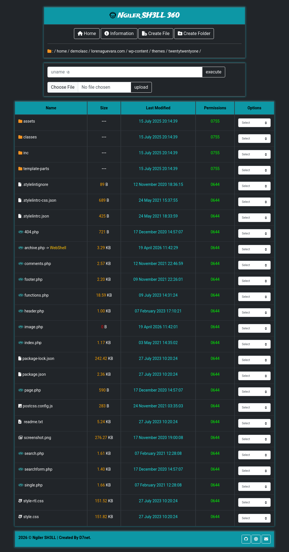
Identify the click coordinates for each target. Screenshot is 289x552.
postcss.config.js (38, 406)
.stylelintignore (35, 184)
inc (26, 153)
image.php (34, 327)
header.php (34, 311)
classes (30, 137)
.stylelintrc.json (36, 216)
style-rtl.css (33, 501)
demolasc (78, 51)
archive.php (35, 247)
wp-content (138, 51)
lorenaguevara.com (108, 51)
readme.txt (33, 422)
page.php (33, 390)
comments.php (38, 263)
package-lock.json (38, 358)
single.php (34, 485)
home (62, 51)
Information (119, 33)
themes (158, 51)
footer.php (34, 279)
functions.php (37, 295)
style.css (31, 516)
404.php (32, 232)
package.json (34, 374)
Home (87, 33)
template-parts (36, 168)
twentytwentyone (183, 51)
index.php (33, 342)
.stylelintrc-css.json (39, 200)
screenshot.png (37, 437)
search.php (34, 453)
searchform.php (38, 469)
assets (29, 121)
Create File (156, 33)
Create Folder (194, 33)
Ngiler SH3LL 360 (148, 16)
